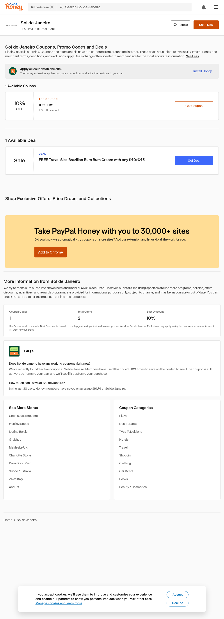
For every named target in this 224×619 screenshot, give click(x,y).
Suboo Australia (20, 471)
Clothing (125, 463)
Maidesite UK (18, 447)
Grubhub (15, 440)
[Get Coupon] (194, 105)
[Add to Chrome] (50, 252)
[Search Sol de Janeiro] (124, 7)
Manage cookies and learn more (59, 603)
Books (123, 479)
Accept (177, 594)
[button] (216, 7)
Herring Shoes (19, 424)
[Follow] (180, 24)
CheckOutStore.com (23, 416)
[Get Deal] (194, 160)
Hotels (123, 440)
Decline (177, 603)
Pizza (123, 416)
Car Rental (126, 471)
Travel (123, 447)
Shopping (125, 455)
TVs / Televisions (130, 432)
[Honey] (14, 7)
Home (8, 520)
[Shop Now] (206, 24)
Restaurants (128, 424)
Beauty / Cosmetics (133, 487)
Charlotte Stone (20, 455)
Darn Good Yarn (20, 463)
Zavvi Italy (16, 479)
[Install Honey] (202, 71)
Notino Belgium (19, 432)
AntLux (14, 487)
